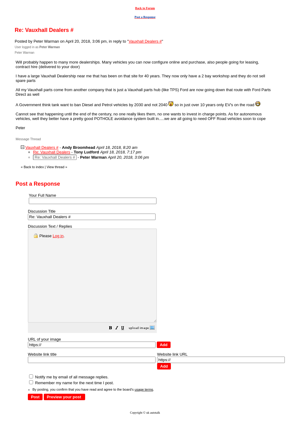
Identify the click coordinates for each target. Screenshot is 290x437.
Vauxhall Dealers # (145, 41)
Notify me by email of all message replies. (68, 395)
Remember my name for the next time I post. (71, 401)
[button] (125, 347)
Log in (58, 236)
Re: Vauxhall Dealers (51, 152)
